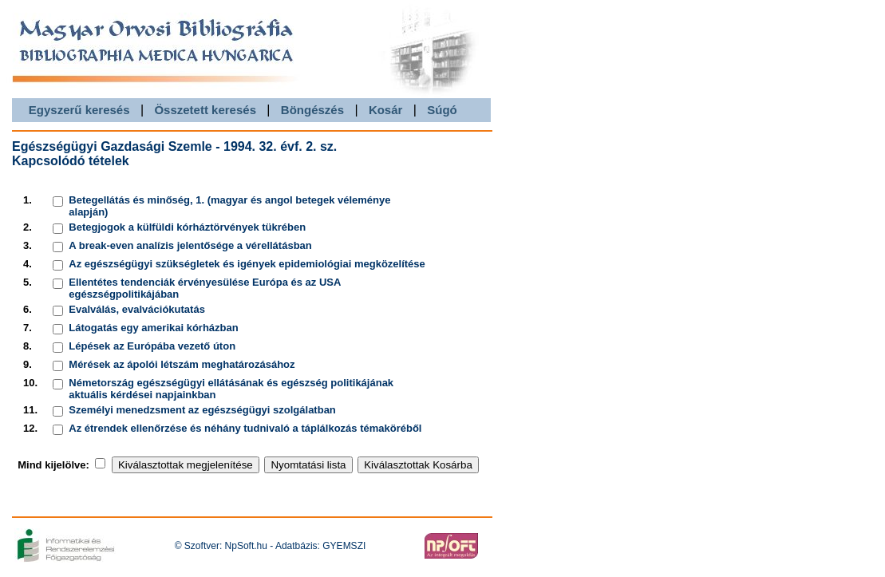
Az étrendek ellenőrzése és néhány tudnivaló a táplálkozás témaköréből (245, 428)
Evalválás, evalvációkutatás (137, 309)
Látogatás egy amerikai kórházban (153, 328)
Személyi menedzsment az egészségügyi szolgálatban (202, 410)
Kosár (386, 110)
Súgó (442, 110)
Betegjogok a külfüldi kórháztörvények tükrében (187, 227)
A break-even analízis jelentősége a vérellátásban (190, 245)
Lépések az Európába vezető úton (152, 346)
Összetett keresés (205, 110)
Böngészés (312, 110)
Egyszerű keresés (79, 110)
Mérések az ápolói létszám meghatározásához (181, 364)
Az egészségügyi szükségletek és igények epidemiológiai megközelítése (247, 264)
